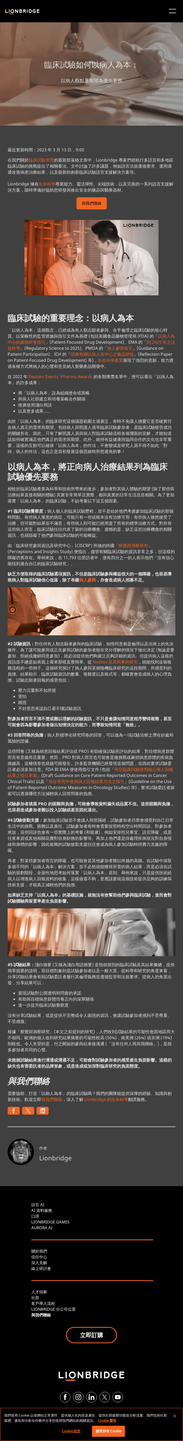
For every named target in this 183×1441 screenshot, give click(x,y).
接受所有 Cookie (108, 1431)
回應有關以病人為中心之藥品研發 (102, 354)
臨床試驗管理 (41, 160)
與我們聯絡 (91, 204)
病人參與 (87, 580)
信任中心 (39, 1256)
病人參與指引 (120, 348)
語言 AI (37, 1204)
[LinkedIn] (91, 1397)
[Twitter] (104, 1397)
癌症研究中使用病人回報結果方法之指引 (86, 781)
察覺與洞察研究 (133, 545)
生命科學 (47, 184)
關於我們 (39, 1251)
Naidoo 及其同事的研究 (115, 662)
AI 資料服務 (41, 1210)
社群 (35, 1297)
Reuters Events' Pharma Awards (61, 376)
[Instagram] (78, 1397)
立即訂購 (91, 1335)
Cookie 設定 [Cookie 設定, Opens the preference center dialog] (71, 1431)
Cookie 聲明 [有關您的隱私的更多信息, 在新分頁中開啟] (107, 1420)
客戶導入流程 (43, 1303)
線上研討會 (41, 1268)
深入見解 (39, 1262)
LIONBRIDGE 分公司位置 (53, 1309)
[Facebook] (65, 1397)
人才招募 (39, 1291)
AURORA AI (41, 1227)
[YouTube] (118, 1397)
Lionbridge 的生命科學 (106, 1099)
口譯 (35, 1216)
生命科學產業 (110, 360)
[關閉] (174, 1416)
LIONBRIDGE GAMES (50, 1221)
